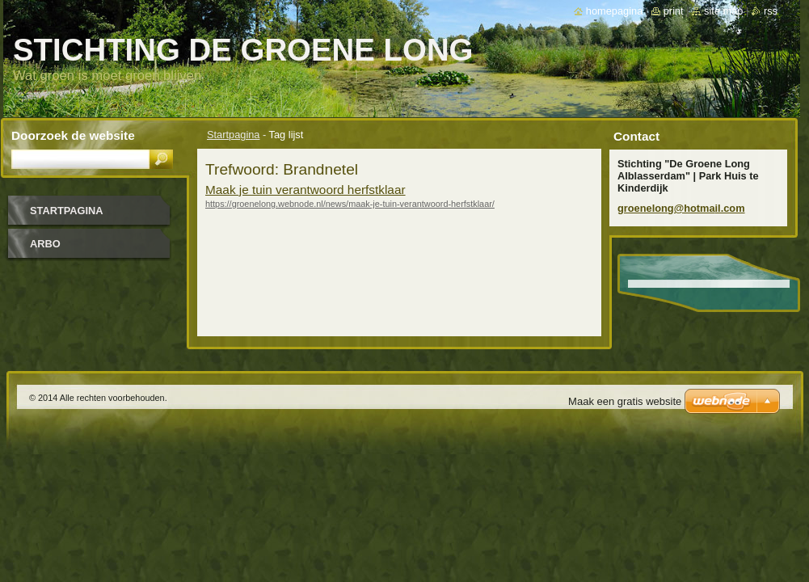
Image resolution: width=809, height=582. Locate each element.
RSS (770, 11)
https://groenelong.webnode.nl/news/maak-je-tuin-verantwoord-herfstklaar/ (350, 204)
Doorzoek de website (73, 135)
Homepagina (614, 11)
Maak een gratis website (624, 401)
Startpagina (233, 135)
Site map (723, 11)
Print (674, 11)
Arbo (45, 244)
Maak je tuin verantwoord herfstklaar (305, 189)
